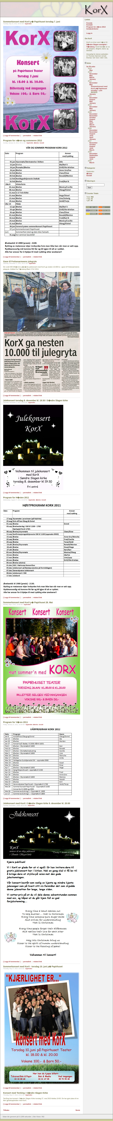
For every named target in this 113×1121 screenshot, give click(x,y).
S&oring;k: (90, 181)
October (92, 117)
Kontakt (89, 25)
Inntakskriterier (92, 29)
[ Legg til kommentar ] (11, 135)
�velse (36, 143)
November (93, 74)
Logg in (89, 33)
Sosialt (42, 143)
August (92, 99)
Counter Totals (91, 193)
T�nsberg (90, 47)
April (91, 123)
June (91, 135)
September (93, 155)
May (91, 70)
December (93, 98)
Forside (89, 23)
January (92, 79)
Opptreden (28, 23)
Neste (78, 1110)
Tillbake (6, 1110)
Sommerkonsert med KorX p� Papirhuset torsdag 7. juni (99, 88)
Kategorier (90, 168)
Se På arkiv (90, 66)
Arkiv (88, 63)
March (91, 77)
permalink (27, 135)
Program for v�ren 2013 (96, 27)
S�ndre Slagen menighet (96, 44)
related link (37, 135)
